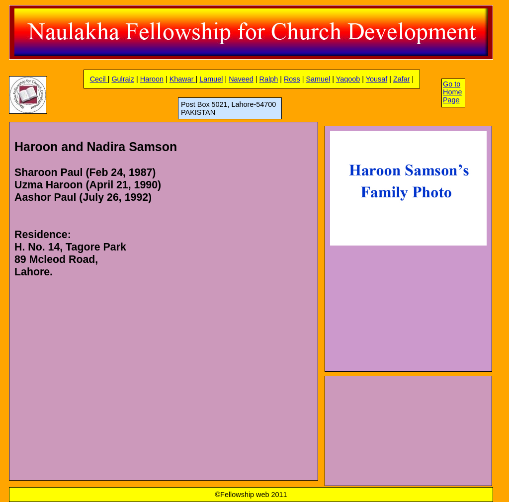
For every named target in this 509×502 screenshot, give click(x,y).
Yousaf (376, 79)
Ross (292, 79)
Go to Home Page (452, 92)
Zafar (401, 79)
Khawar (183, 79)
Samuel (318, 79)
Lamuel (211, 79)
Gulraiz (122, 79)
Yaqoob (348, 79)
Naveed (241, 79)
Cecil (99, 79)
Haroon (152, 79)
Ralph (268, 79)
